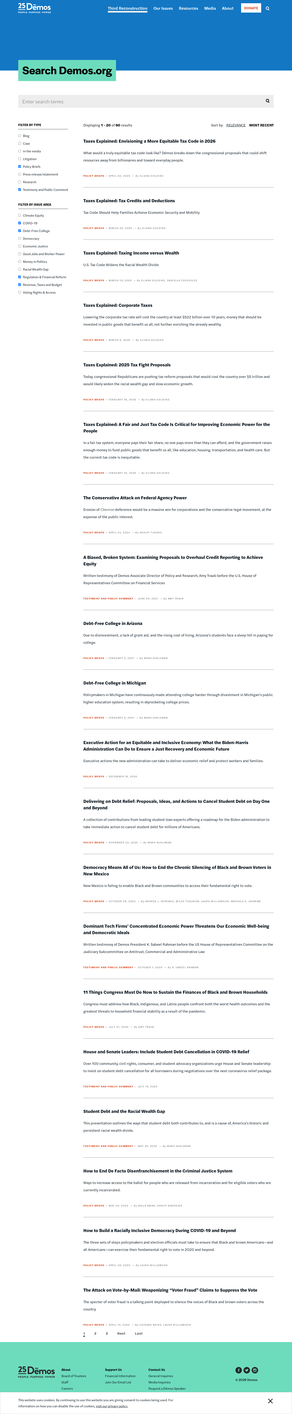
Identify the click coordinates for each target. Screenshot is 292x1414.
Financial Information (120, 1375)
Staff (64, 1382)
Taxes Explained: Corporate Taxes (117, 305)
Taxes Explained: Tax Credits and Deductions (129, 200)
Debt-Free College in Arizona (112, 623)
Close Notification (265, 1403)
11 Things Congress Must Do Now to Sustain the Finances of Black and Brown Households (175, 992)
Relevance (236, 124)
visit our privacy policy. (112, 1406)
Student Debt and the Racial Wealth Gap (124, 1111)
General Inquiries (160, 1375)
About (227, 8)
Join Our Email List (118, 1382)
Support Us (113, 1369)
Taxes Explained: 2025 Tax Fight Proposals (127, 364)
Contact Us (156, 1369)
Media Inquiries (159, 1382)
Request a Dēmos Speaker (167, 1388)
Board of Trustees (73, 1375)
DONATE (251, 7)
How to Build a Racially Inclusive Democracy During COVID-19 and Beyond (159, 1230)
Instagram (255, 1370)
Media (210, 8)
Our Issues (163, 8)
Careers (67, 1388)
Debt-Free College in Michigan (114, 682)
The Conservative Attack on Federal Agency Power (135, 497)
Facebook (238, 1370)
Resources (188, 8)
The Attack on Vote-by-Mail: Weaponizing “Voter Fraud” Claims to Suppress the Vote (170, 1290)
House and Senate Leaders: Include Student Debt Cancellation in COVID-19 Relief (166, 1051)
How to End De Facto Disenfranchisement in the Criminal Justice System (157, 1170)
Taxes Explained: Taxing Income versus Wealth (131, 252)
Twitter (247, 1370)
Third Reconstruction (127, 8)
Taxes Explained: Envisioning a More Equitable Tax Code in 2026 (149, 141)
